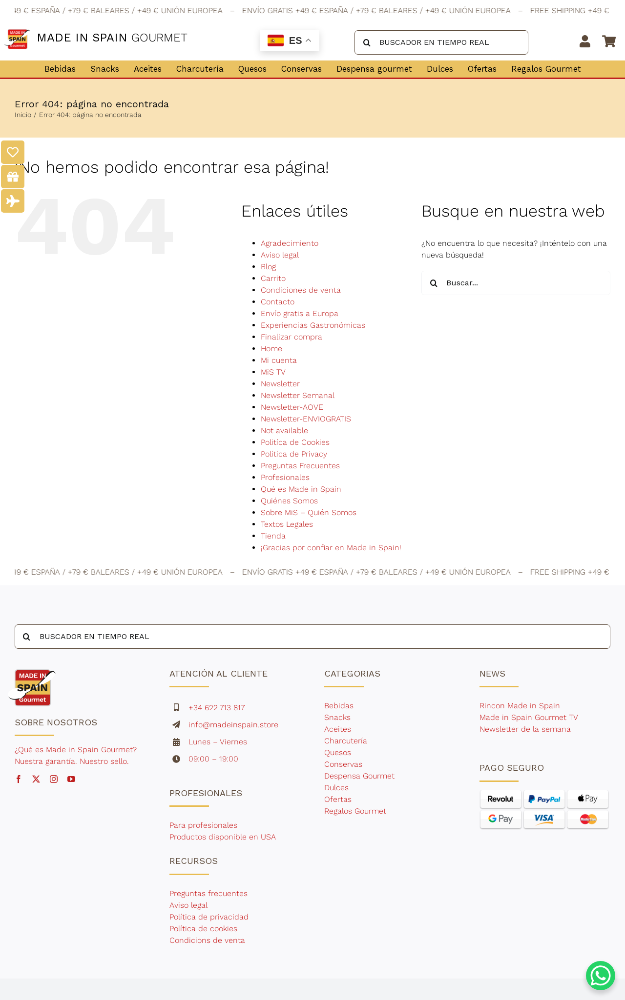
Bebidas (339, 705)
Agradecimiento (289, 243)
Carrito (273, 278)
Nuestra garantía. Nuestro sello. (72, 761)
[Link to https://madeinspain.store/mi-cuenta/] (585, 41)
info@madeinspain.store (233, 724)
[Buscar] (366, 42)
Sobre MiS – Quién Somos (308, 512)
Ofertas (338, 799)
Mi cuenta (279, 360)
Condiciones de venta (301, 290)
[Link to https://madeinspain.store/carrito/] (608, 41)
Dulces (336, 787)
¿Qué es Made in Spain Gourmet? (76, 749)
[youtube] (71, 779)
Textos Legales (287, 524)
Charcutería (345, 740)
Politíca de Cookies (295, 442)
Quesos (337, 752)
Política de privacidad (209, 916)
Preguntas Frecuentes (300, 465)
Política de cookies (203, 928)
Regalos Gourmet (355, 811)
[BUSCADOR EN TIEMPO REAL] (441, 42)
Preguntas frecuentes (208, 893)
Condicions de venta (207, 940)
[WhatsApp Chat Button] (600, 975)
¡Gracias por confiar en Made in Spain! (331, 547)
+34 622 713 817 (216, 707)
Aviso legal (280, 255)
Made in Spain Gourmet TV (528, 717)
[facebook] (18, 779)
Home (271, 348)
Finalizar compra (291, 336)
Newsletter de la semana (525, 729)
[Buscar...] (515, 283)
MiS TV (273, 372)
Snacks (337, 717)
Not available (284, 430)
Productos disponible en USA (222, 836)
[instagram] (54, 779)
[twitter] (36, 779)
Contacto (277, 301)
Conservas (343, 764)
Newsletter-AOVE (292, 407)
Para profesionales (204, 825)
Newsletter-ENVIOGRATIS (306, 418)
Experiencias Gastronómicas (313, 325)
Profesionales (285, 477)
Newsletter (280, 383)
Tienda (273, 535)
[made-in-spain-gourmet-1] (31, 667)
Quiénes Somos (289, 500)
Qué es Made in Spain (301, 489)
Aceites (337, 729)
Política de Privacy (294, 454)
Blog (268, 266)
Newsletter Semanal (297, 395)
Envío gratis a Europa (299, 313)
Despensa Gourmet (359, 775)
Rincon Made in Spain (519, 705)
